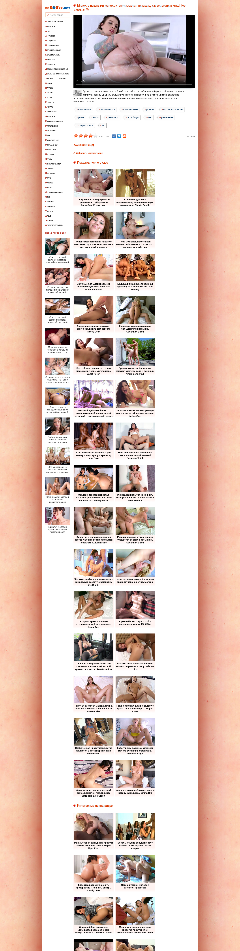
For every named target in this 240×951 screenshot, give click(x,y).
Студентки (50, 204)
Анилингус (50, 33)
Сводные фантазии (54, 189)
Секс (47, 194)
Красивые (49, 99)
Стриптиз (49, 199)
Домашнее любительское (57, 71)
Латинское (50, 114)
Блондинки (50, 38)
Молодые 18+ (51, 142)
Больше (90, 102)
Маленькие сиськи (54, 118)
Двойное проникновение (56, 66)
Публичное (50, 171)
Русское (49, 180)
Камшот (49, 90)
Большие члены (52, 52)
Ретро (48, 175)
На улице (49, 152)
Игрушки (49, 85)
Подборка (49, 166)
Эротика (49, 218)
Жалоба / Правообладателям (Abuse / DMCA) (112, 930)
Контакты (147, 930)
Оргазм (48, 156)
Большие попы (52, 43)
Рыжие (48, 185)
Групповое (50, 62)
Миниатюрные (52, 137)
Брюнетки (49, 57)
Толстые (49, 208)
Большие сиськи (53, 47)
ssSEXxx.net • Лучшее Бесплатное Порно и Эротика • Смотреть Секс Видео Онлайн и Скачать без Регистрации (123, 941)
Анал (47, 28)
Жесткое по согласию (55, 76)
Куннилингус (51, 109)
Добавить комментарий (89, 153)
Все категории (54, 19)
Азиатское (50, 24)
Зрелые (48, 80)
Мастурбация (51, 123)
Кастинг (49, 95)
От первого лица (53, 161)
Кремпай (49, 104)
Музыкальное (51, 147)
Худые (48, 213)
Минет (48, 133)
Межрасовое (51, 128)
